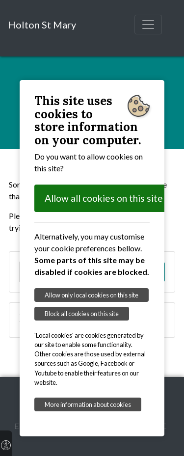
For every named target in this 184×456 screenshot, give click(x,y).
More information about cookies (88, 404)
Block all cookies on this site (82, 314)
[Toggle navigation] (148, 24)
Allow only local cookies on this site (91, 295)
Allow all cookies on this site (104, 198)
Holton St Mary (42, 24)
